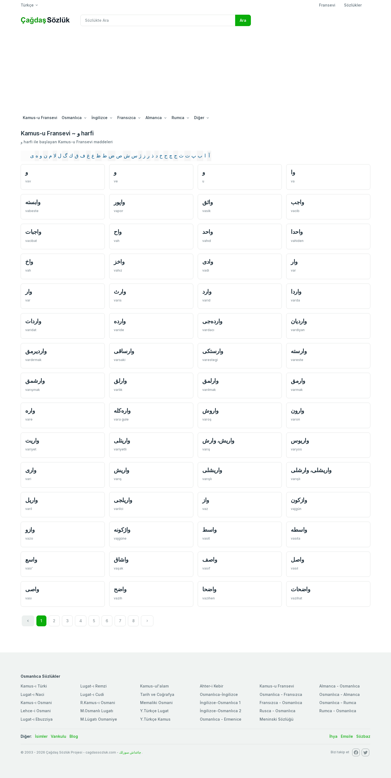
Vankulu (58, 736)
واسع (31, 559)
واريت (32, 440)
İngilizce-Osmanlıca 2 (220, 710)
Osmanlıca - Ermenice (220, 719)
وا (293, 172)
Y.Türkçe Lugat (154, 710)
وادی (207, 261)
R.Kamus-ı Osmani (97, 702)
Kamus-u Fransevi (40, 117)
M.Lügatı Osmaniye (98, 719)
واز (205, 500)
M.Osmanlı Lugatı (96, 710)
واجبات (33, 231)
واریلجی (123, 500)
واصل (297, 559)
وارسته (299, 351)
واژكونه (122, 529)
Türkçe (27, 5)
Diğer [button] (199, 117)
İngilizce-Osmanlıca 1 (220, 702)
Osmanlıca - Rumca (337, 702)
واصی (32, 589)
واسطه (299, 529)
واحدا (297, 231)
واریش (121, 470)
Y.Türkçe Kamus (155, 719)
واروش (210, 410)
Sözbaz (363, 736)
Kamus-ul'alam (154, 686)
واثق (207, 202)
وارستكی (212, 351)
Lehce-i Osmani (36, 710)
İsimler (41, 736)
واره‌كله (122, 410)
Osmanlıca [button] (72, 117)
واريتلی (122, 440)
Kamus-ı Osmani (36, 702)
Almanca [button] (154, 117)
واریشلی (212, 470)
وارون (297, 410)
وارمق (298, 380)
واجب (297, 202)
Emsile (347, 736)
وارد (206, 291)
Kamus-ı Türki (34, 686)
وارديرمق (35, 351)
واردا (296, 291)
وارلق (120, 380)
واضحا (209, 589)
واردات (33, 321)
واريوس (300, 440)
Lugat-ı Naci (32, 694)
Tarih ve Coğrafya (157, 694)
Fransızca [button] (126, 117)
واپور (119, 202)
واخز (119, 261)
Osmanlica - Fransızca (281, 694)
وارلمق (210, 380)
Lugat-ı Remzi (93, 686)
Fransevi (327, 5)
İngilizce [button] (100, 117)
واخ (29, 261)
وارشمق (35, 380)
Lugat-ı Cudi (92, 694)
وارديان (299, 321)
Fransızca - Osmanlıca (281, 702)
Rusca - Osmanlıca (277, 710)
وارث (120, 291)
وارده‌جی (212, 321)
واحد (207, 231)
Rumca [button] (178, 117)
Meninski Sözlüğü (277, 719)
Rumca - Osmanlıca (337, 710)
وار (294, 261)
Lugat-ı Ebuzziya (37, 719)
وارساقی (124, 351)
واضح (120, 589)
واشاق (121, 559)
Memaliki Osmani (156, 702)
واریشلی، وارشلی (311, 470)
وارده (120, 321)
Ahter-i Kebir (211, 686)
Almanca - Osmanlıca (339, 686)
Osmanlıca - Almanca (339, 694)
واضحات (300, 589)
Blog (74, 736)
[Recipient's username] (157, 20)
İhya (333, 736)
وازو (29, 529)
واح (118, 231)
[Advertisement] (195, 71)
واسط (209, 529)
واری (30, 470)
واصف (209, 559)
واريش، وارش (218, 440)
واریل (31, 500)
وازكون (299, 500)
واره (30, 410)
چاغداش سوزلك (130, 752)
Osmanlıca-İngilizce (219, 694)
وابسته (32, 202)
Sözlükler (353, 5)
